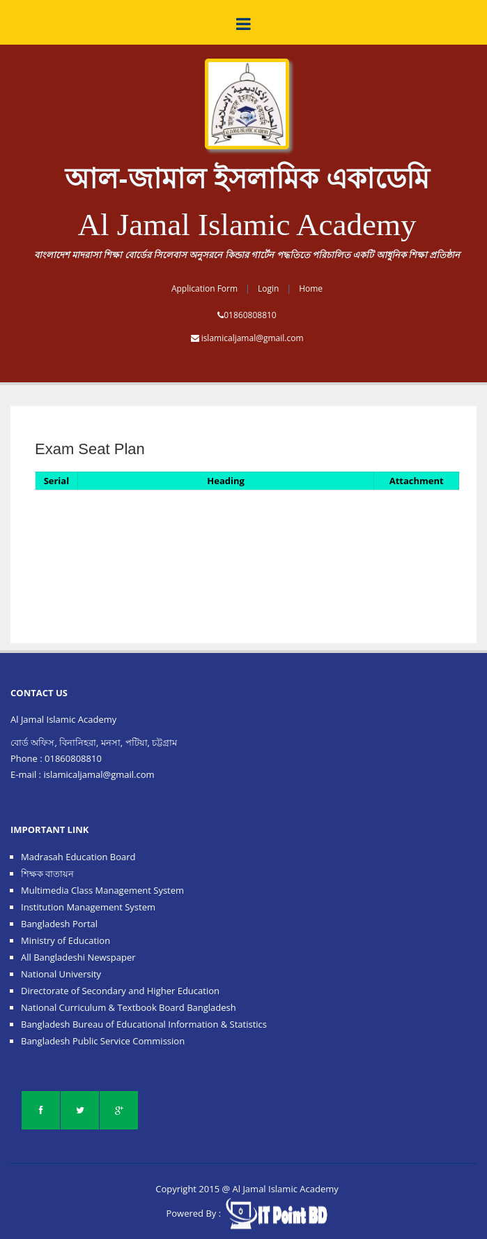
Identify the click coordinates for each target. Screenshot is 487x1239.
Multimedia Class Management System (102, 890)
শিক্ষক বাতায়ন (47, 873)
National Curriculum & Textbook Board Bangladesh (128, 1007)
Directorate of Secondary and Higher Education (120, 990)
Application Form (204, 288)
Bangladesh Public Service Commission (103, 1041)
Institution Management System (88, 907)
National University (61, 974)
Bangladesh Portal (59, 923)
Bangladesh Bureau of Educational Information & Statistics (144, 1024)
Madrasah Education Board (78, 856)
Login (268, 288)
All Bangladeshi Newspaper (78, 957)
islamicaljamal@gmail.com (252, 338)
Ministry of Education (65, 940)
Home (311, 288)
